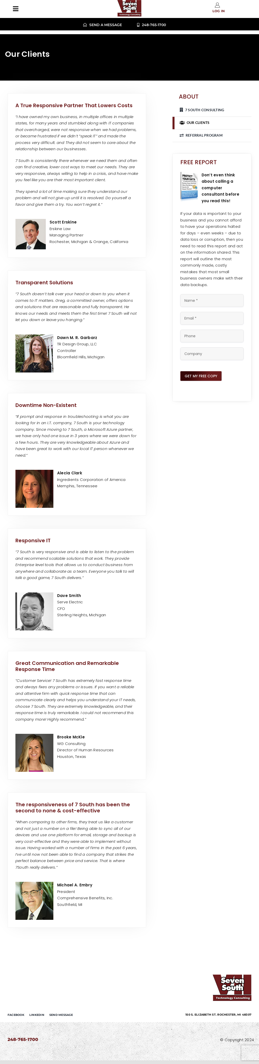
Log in (218, 11)
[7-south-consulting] (232, 976)
